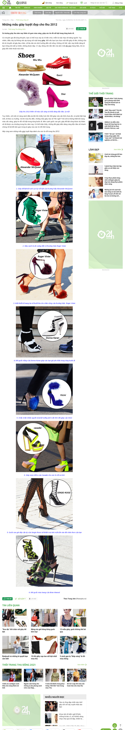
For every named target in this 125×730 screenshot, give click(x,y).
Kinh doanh (38, 8)
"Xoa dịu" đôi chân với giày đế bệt (14, 630)
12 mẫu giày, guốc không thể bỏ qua (73, 630)
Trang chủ (5, 20)
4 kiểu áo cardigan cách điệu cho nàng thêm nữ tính (10, 686)
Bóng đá (27, 8)
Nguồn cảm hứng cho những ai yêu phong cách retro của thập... (33, 686)
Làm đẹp (48, 12)
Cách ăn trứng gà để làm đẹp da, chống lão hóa (113, 155)
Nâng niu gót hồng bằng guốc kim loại (43, 630)
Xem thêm (81, 665)
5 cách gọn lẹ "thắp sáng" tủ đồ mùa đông (72, 657)
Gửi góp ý (20, 599)
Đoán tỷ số (71, 3)
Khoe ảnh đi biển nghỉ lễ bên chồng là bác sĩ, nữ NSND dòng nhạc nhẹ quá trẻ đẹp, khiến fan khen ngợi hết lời (71, 716)
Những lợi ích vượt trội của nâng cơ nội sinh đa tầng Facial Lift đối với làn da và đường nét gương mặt (113, 193)
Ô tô (120, 8)
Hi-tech (92, 8)
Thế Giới (102, 8)
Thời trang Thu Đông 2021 (16, 29)
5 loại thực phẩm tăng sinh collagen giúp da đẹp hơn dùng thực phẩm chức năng (113, 181)
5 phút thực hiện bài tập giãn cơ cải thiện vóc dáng (113, 168)
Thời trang (37, 12)
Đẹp (12, 20)
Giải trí (48, 8)
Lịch (83, 3)
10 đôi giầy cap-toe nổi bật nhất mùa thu (44, 657)
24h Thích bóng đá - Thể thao (65, 8)
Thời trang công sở (22, 20)
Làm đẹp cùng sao (80, 12)
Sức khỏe (83, 8)
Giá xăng (59, 3)
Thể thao (112, 8)
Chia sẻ (82, 29)
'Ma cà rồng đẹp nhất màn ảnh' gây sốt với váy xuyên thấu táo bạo (71, 704)
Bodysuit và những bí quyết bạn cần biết (15, 657)
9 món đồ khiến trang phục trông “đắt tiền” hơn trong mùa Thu (55, 686)
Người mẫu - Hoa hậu (62, 12)
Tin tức (17, 8)
